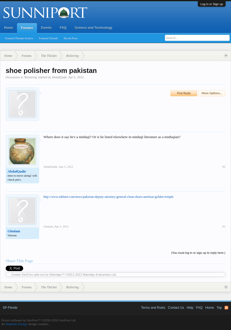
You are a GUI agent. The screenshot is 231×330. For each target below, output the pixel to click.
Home (8, 28)
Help (190, 308)
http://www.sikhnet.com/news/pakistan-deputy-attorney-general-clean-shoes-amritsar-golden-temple (108, 197)
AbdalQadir (59, 77)
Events (46, 28)
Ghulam (14, 231)
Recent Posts (70, 38)
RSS (226, 308)
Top (219, 308)
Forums (27, 28)
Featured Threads (48, 38)
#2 (223, 166)
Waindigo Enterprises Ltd (99, 274)
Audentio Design (17, 324)
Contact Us (176, 308)
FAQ (63, 28)
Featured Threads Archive (19, 38)
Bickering (31, 77)
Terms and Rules (153, 308)
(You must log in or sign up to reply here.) (198, 252)
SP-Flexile (10, 308)
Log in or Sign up (212, 4)
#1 (223, 226)
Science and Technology (93, 28)
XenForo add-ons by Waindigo (42, 274)
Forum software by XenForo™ (38, 320)
